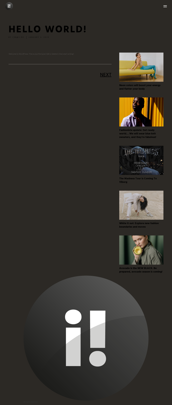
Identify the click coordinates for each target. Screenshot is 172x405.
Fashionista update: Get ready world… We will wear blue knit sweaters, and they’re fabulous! (137, 134)
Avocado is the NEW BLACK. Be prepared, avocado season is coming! (140, 270)
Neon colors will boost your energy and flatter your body (140, 87)
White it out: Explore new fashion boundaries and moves (139, 225)
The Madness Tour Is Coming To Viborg (138, 180)
